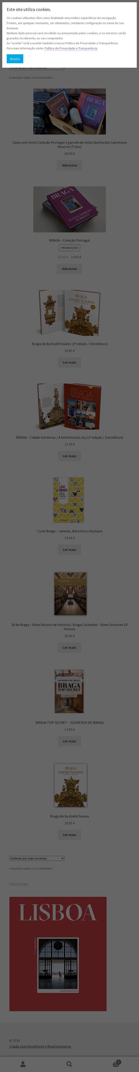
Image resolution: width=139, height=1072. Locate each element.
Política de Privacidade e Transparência (71, 48)
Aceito (15, 59)
